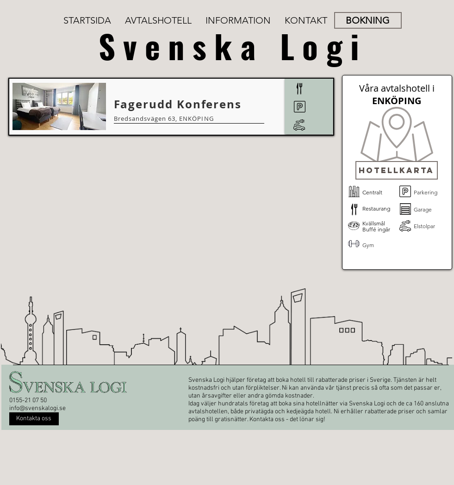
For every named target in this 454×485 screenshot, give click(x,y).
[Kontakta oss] (34, 418)
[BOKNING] (368, 20)
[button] (396, 170)
